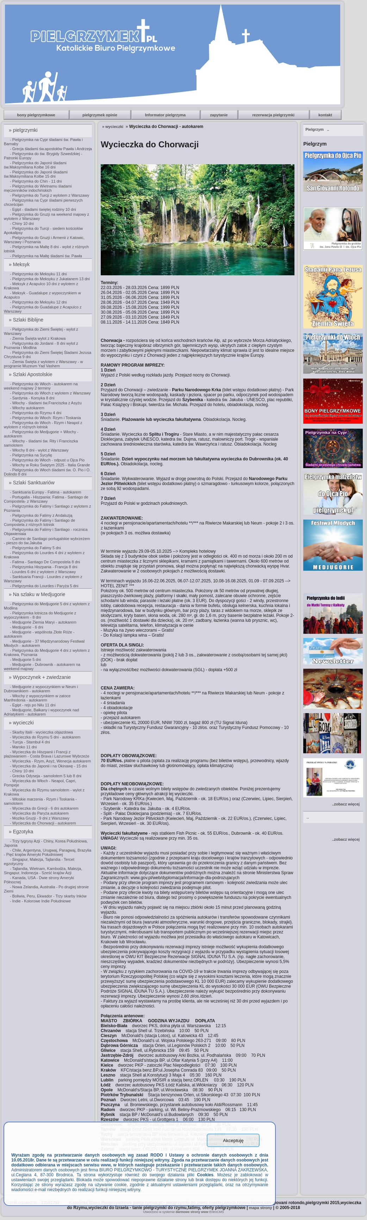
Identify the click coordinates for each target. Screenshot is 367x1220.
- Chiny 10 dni (22, 223)
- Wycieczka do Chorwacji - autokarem (43, 823)
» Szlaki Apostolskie (31, 374)
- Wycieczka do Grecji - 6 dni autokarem (44, 808)
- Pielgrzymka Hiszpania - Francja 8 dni (43, 567)
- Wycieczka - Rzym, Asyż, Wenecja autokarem (50, 761)
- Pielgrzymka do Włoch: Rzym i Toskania (45, 418)
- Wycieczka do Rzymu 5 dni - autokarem (45, 737)
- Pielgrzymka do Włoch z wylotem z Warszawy (50, 393)
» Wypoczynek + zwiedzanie (40, 677)
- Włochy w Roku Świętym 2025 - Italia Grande (50, 465)
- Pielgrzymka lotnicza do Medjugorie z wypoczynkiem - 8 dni (40, 615)
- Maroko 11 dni (23, 747)
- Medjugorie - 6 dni (26, 627)
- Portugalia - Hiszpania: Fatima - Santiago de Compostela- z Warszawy (46, 499)
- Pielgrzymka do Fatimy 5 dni (35, 548)
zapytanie (219, 115)
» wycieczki (22, 722)
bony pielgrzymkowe (36, 115)
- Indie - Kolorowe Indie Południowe (40, 901)
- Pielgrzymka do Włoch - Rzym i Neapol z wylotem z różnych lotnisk (43, 425)
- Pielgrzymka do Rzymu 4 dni (35, 413)
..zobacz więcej (346, 804)
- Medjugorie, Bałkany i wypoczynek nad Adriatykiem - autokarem (41, 712)
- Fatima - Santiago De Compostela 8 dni (45, 562)
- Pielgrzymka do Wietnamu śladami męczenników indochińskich (37, 188)
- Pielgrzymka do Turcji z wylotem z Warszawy (49, 195)
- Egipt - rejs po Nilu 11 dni (33, 705)
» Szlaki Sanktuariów (32, 482)
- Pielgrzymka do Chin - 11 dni (36, 181)
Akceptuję (233, 1140)
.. (317, 129)
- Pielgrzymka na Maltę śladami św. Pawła (46, 256)
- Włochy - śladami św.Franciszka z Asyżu (46, 403)
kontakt (325, 115)
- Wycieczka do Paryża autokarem (39, 813)
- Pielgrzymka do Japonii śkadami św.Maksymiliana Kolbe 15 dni (36, 174)
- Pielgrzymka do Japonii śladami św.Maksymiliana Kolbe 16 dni (35, 165)
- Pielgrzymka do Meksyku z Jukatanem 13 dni (50, 279)
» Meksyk (20, 264)
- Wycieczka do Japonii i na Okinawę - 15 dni (48, 766)
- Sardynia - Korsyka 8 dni (32, 398)
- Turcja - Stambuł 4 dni (30, 742)
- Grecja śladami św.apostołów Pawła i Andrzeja (51, 149)
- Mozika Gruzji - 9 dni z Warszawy (39, 818)
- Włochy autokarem (27, 408)
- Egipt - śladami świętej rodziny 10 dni (43, 209)
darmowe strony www (192, 1212)
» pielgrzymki (24, 130)
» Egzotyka (22, 831)
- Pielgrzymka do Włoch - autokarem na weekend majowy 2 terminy (41, 386)
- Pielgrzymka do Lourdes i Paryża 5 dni (44, 586)
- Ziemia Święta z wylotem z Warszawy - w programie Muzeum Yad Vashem (43, 364)
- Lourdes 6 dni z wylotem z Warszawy (43, 572)
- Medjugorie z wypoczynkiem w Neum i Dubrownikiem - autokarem (41, 689)
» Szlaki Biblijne (27, 320)
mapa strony (260, 1208)
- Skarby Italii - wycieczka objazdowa (41, 732)
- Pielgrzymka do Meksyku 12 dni (38, 302)
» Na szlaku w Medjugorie (38, 594)
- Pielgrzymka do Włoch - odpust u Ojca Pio (47, 460)
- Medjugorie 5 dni (25, 659)
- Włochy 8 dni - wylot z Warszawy (39, 450)
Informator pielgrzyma (166, 115)
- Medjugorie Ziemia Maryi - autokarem (43, 622)
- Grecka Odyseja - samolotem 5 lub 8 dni (45, 776)
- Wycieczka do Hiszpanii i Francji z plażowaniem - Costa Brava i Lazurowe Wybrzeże (46, 754)
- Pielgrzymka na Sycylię (31, 455)
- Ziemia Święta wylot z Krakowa (38, 338)
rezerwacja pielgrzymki (274, 115)
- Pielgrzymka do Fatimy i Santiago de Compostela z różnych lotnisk (39, 522)
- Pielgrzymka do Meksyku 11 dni (38, 274)
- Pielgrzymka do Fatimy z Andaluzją (41, 515)
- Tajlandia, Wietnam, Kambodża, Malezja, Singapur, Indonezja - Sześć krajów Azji (43, 870)
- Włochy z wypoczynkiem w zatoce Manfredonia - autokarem (37, 698)
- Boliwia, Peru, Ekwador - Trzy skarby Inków (48, 896)
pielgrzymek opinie (100, 115)
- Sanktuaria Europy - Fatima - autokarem (45, 492)
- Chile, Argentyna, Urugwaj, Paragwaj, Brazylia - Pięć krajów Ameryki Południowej (47, 852)
